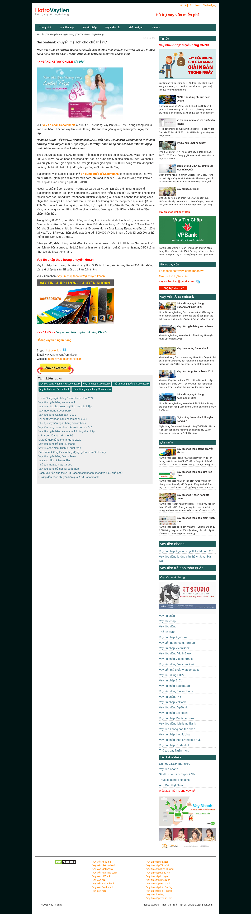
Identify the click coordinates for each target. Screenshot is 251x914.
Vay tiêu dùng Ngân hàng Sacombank (60, 383)
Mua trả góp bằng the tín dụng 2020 (60, 438)
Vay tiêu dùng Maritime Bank (177, 723)
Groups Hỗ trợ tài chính (174, 276)
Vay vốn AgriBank (101, 861)
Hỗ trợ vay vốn (169, 264)
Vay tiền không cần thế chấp (177, 729)
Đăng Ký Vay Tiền (173, 288)
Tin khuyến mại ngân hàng (60, 34)
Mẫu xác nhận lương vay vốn (177, 790)
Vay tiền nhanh (172, 544)
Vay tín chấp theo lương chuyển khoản (81, 276)
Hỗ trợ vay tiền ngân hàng (54, 340)
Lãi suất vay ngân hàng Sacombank (92, 389)
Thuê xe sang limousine (174, 779)
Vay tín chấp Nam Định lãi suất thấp (60, 446)
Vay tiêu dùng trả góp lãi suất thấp (59, 466)
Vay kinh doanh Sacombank (54, 389)
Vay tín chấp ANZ (170, 696)
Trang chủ (45, 27)
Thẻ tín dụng (136, 27)
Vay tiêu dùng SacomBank (176, 691)
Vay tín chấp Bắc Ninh (158, 880)
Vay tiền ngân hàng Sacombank (57, 454)
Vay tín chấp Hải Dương (159, 887)
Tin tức (156, 27)
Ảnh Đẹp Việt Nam (171, 785)
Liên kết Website (170, 757)
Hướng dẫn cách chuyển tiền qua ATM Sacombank (69, 474)
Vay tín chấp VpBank (172, 702)
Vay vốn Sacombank (177, 297)
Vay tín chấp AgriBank (173, 637)
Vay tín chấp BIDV (171, 680)
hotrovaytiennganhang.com (65, 358)
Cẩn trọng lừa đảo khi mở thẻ (56, 434)
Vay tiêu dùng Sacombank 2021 (57, 414)
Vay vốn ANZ (99, 880)
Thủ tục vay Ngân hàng (174, 750)
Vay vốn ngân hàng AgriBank (177, 642)
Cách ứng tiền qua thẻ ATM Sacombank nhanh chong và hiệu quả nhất (80, 470)
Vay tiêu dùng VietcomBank (177, 664)
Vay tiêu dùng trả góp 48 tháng (57, 442)
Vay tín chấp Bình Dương (159, 869)
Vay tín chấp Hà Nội (157, 861)
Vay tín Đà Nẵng (155, 894)
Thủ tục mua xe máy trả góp (55, 462)
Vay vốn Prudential (102, 887)
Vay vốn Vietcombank (104, 865)
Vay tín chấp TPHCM (157, 865)
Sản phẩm (166, 443)
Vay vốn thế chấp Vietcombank (179, 669)
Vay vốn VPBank (101, 876)
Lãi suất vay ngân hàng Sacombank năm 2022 (66, 398)
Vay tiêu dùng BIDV (171, 675)
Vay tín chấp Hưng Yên (158, 883)
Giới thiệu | (195, 5)
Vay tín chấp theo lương (174, 734)
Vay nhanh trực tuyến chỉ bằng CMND (81, 332)
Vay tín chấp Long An (157, 876)
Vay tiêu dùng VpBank (173, 707)
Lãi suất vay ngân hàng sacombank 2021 (63, 418)
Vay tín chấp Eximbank (173, 712)
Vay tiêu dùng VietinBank (175, 653)
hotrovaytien (53, 350)
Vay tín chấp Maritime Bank (176, 718)
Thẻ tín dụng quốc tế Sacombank (131, 383)
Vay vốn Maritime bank (104, 872)
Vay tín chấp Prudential (174, 745)
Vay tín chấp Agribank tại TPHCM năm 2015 (187, 551)
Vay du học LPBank (188, 189)
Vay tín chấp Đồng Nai (158, 872)
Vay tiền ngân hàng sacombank (57, 402)
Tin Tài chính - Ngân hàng (90, 34)
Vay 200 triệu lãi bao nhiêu (54, 458)
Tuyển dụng (209, 5)
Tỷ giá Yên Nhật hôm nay (191, 143)
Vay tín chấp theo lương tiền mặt (180, 739)
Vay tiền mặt (67, 27)
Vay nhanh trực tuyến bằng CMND (184, 45)
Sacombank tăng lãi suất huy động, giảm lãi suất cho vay (72, 450)
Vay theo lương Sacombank (55, 410)
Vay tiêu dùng (168, 626)
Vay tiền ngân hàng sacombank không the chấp (67, 430)
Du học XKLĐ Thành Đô (174, 763)
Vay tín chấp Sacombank (96, 383)
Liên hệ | (183, 5)
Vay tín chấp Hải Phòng (159, 890)
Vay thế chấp (112, 27)
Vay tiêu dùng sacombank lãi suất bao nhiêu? (65, 426)
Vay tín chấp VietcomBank (176, 658)
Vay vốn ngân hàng (172, 577)
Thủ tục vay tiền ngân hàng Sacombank (62, 422)
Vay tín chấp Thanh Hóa (159, 898)
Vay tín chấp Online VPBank (175, 212)
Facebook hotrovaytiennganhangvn (181, 271)
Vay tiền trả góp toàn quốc (181, 568)
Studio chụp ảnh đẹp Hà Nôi (177, 774)
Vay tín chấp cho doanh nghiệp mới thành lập (65, 406)
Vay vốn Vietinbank (102, 869)
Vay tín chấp (89, 27)
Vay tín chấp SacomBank (175, 685)
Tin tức (164, 38)
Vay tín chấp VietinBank (174, 648)
